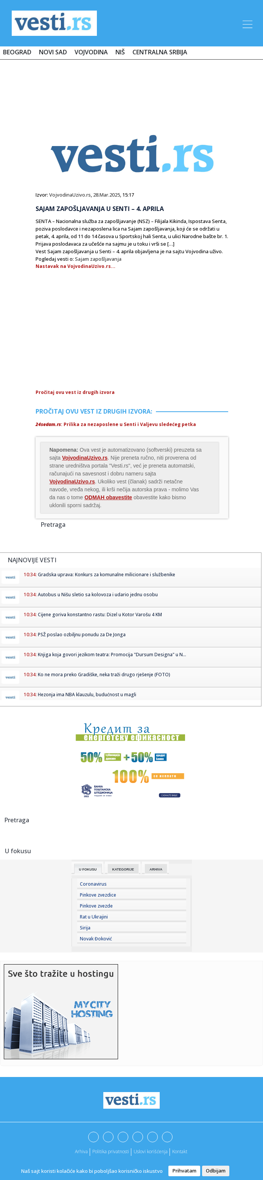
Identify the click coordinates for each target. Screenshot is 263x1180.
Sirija (85, 928)
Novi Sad (53, 52)
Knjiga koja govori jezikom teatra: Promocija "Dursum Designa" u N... (112, 654)
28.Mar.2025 (106, 194)
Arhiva (155, 869)
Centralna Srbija (159, 52)
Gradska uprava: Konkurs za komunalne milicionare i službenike (106, 574)
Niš (120, 52)
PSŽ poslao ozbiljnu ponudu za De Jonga (82, 634)
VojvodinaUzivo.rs (70, 194)
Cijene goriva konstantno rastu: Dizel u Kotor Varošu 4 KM (100, 614)
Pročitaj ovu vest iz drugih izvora (75, 392)
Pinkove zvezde (96, 906)
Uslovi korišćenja (151, 1151)
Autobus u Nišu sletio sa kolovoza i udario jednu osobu (98, 594)
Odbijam (216, 1170)
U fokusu (88, 869)
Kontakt (179, 1151)
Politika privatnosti (110, 1151)
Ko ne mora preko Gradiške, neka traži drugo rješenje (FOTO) (104, 674)
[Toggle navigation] (247, 23)
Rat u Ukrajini (94, 917)
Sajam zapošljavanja (98, 258)
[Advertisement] (131, 87)
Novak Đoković (96, 938)
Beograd (17, 52)
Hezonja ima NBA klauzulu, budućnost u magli (87, 694)
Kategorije (123, 869)
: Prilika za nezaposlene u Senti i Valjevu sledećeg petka (116, 424)
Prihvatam (184, 1170)
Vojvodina (91, 52)
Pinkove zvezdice (98, 895)
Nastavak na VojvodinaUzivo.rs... (75, 266)
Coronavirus (93, 884)
